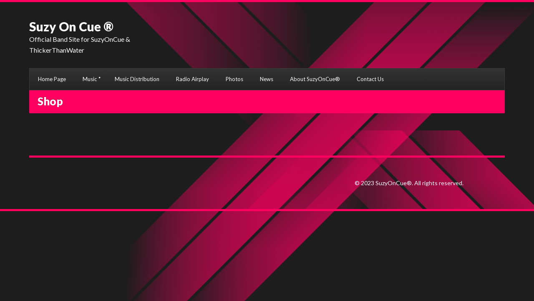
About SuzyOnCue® (315, 79)
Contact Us (370, 79)
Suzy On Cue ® (71, 26)
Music (90, 79)
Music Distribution (137, 79)
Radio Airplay (192, 79)
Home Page (52, 79)
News (266, 79)
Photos (234, 79)
